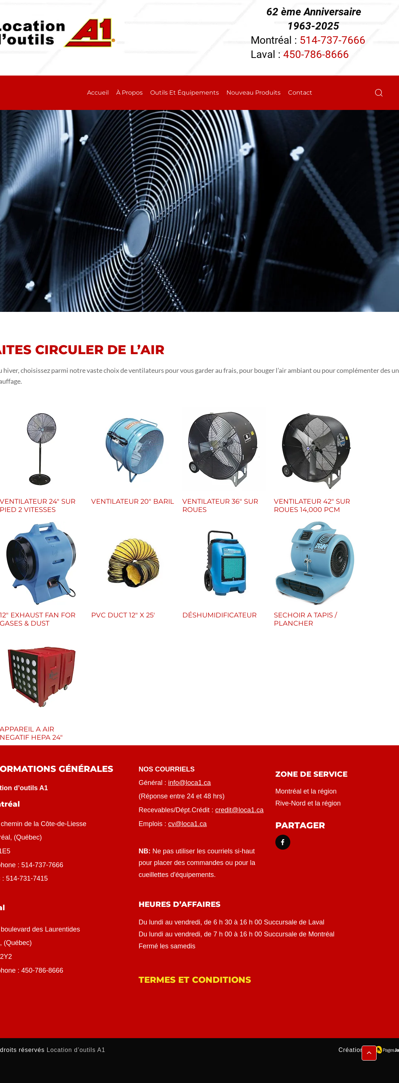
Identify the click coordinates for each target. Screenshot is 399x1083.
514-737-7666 (332, 40)
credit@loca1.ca (239, 810)
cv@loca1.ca (187, 824)
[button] (379, 92)
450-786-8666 (316, 54)
